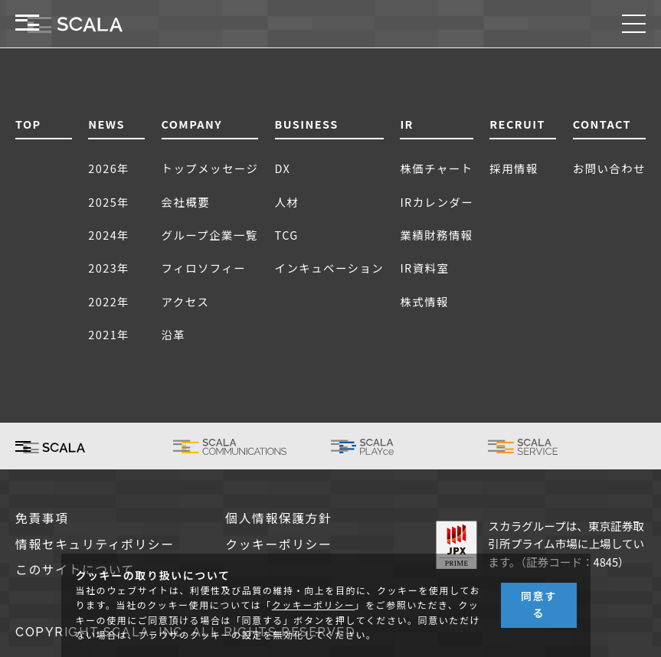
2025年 (108, 202)
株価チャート (436, 168)
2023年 (108, 268)
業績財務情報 (436, 235)
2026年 (108, 168)
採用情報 (513, 168)
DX (283, 168)
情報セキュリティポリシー (95, 545)
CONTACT (602, 124)
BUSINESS (307, 124)
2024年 (108, 235)
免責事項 (42, 519)
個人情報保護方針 (278, 519)
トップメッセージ (210, 168)
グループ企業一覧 (210, 235)
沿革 (174, 334)
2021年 (108, 334)
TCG (287, 235)
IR (407, 124)
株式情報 (424, 301)
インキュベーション (329, 268)
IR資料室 (424, 268)
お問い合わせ (609, 168)
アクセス (186, 301)
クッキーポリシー (278, 545)
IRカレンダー (436, 202)
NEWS (106, 124)
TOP (28, 124)
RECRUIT (517, 124)
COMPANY (192, 124)
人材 (287, 202)
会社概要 (186, 202)
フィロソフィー (204, 268)
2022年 (108, 301)
